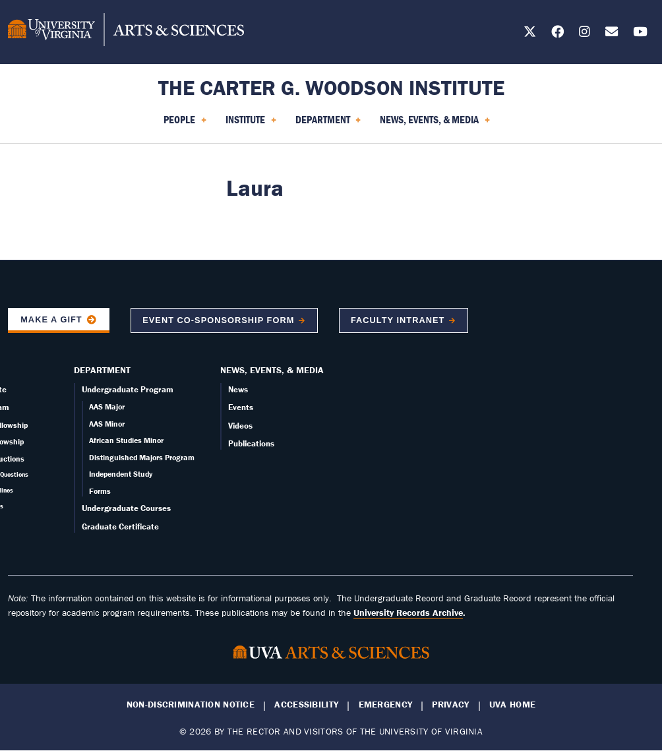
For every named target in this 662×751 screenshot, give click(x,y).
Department (102, 370)
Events (240, 407)
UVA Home (512, 704)
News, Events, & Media (272, 370)
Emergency (386, 704)
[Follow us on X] (530, 34)
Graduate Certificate (120, 526)
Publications (251, 443)
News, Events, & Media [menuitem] (435, 124)
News (238, 389)
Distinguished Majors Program (142, 457)
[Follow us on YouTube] (640, 34)
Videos (240, 425)
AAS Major (107, 406)
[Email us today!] (611, 34)
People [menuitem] (185, 124)
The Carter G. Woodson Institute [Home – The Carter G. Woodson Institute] (331, 87)
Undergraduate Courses (126, 508)
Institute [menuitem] (251, 124)
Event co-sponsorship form (218, 320)
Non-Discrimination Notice (191, 704)
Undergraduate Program (127, 389)
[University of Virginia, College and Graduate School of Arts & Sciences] (126, 31)
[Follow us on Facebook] (557, 34)
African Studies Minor (126, 440)
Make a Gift (51, 319)
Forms (100, 491)
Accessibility (306, 704)
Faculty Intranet (397, 320)
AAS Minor (107, 424)
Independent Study (120, 474)
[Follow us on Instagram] (584, 34)
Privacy (450, 704)
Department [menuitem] (328, 124)
